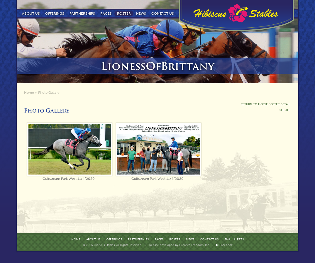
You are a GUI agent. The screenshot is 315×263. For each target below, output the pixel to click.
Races (106, 13)
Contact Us (209, 239)
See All (285, 110)
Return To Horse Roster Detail (265, 104)
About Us (31, 13)
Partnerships (82, 13)
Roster (124, 13)
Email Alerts (234, 239)
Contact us (162, 13)
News (141, 13)
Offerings (54, 13)
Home (29, 93)
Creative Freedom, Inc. (195, 245)
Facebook (226, 245)
